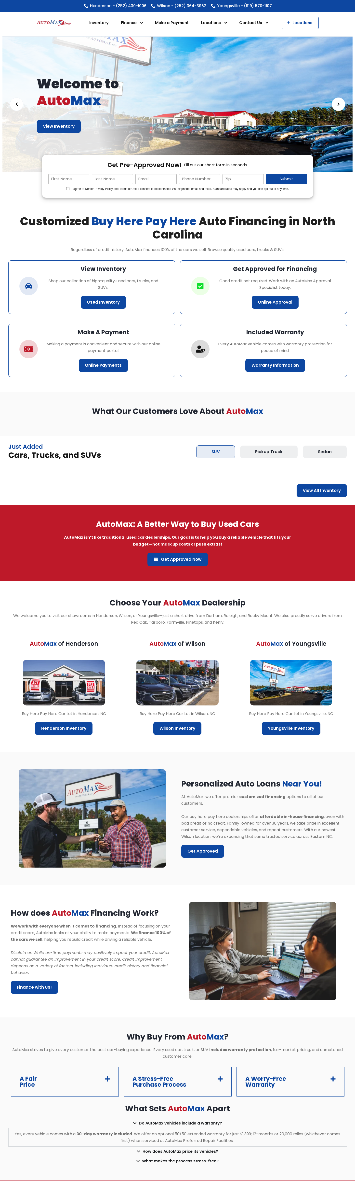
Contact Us (250, 23)
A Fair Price (28, 1082)
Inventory (99, 23)
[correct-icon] (200, 286)
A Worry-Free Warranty (265, 1082)
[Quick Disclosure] (67, 188)
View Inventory (59, 126)
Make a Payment (172, 23)
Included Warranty (275, 332)
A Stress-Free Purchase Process (159, 1082)
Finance (129, 23)
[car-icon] (28, 286)
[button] (64, 1081)
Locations (211, 23)
